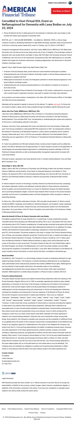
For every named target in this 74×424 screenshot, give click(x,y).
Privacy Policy (33, 413)
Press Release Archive (15, 409)
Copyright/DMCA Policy (64, 409)
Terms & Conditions (47, 409)
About (4, 409)
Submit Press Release (31, 409)
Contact (42, 413)
